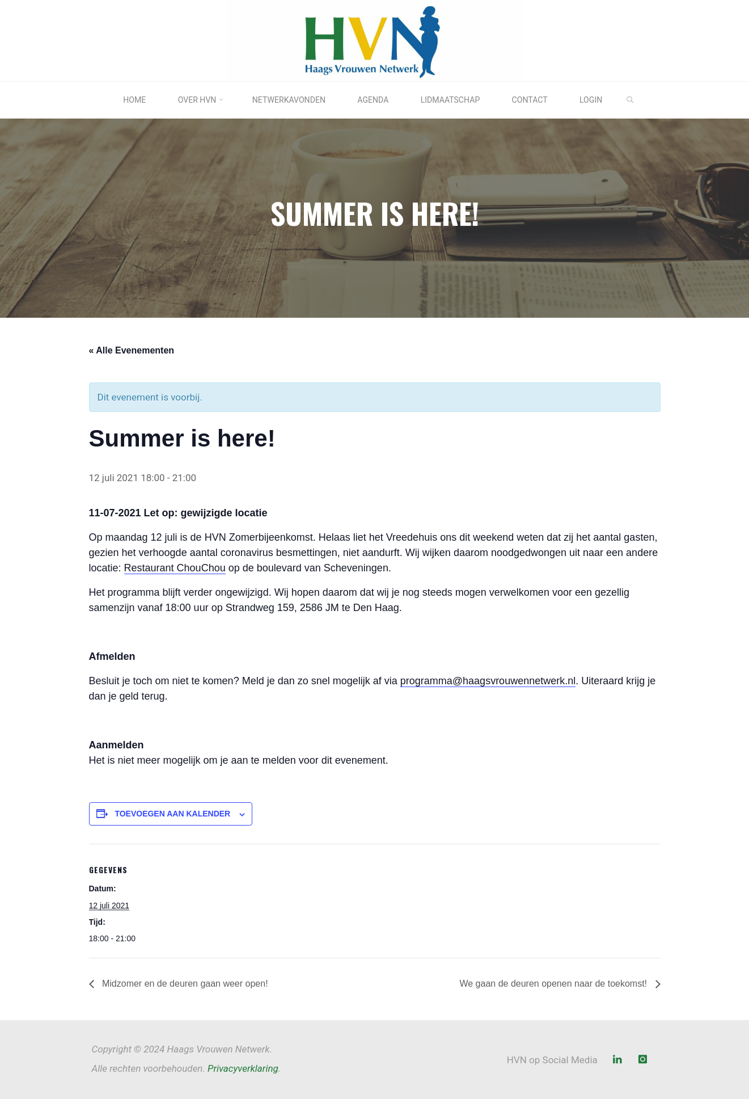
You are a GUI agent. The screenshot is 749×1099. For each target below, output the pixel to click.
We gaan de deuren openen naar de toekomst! (554, 983)
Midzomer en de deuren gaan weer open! (184, 983)
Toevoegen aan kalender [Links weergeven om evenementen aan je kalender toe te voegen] (172, 813)
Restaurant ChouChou (175, 568)
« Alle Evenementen (132, 350)
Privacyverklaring (243, 1068)
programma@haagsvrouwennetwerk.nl (487, 681)
